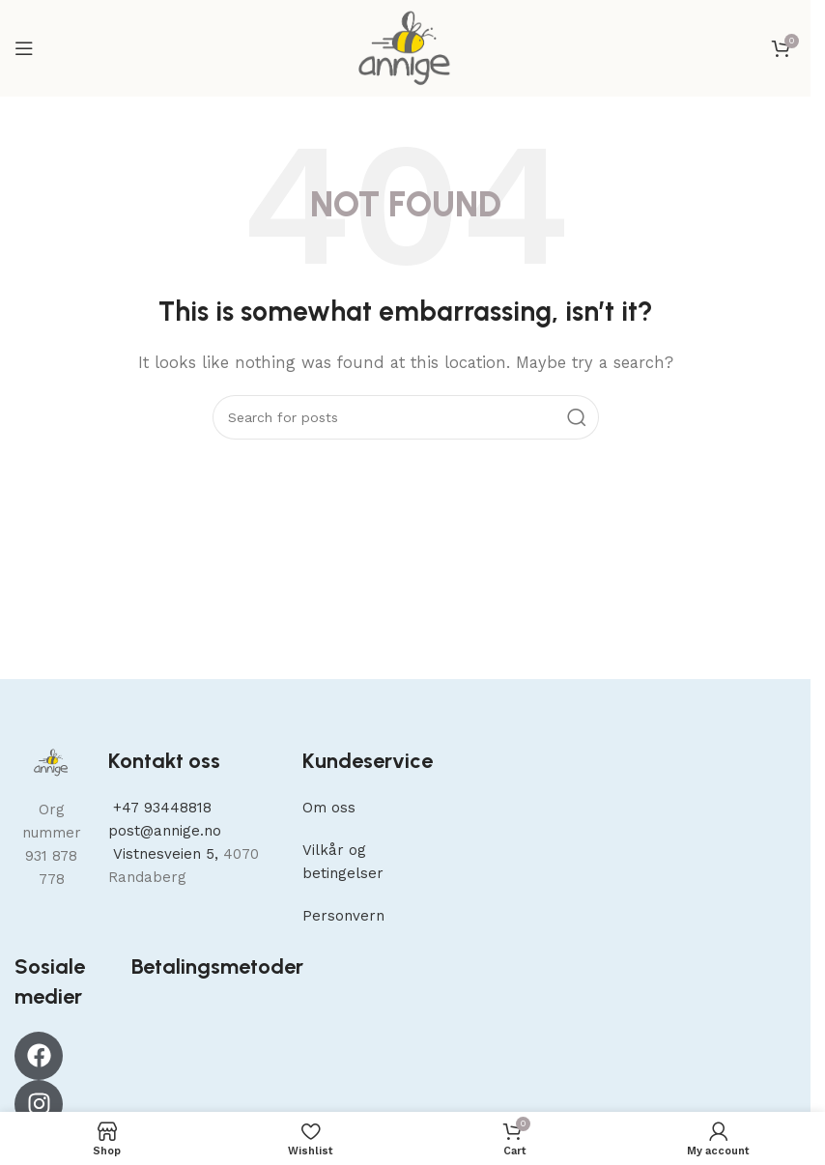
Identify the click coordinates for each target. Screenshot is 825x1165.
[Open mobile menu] (24, 48)
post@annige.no (164, 830)
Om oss (329, 807)
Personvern (343, 915)
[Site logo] (405, 47)
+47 (160, 807)
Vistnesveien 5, (165, 854)
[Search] (406, 417)
